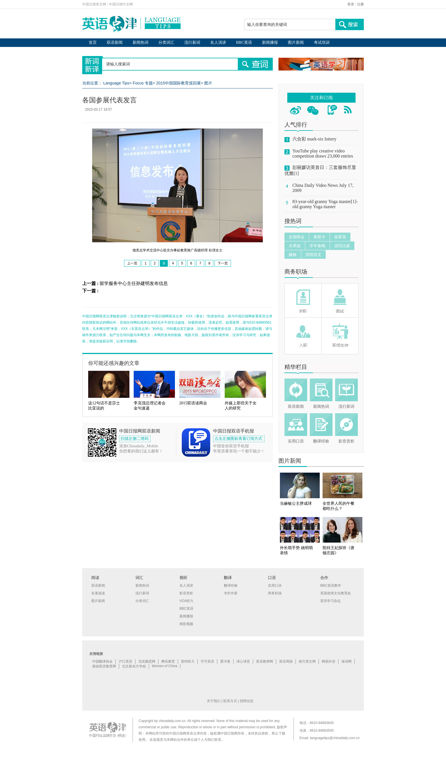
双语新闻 (115, 42)
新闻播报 (270, 42)
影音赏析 (346, 441)
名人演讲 (218, 42)
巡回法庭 (342, 245)
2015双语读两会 (193, 403)
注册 (360, 4)
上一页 (132, 263)
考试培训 (322, 42)
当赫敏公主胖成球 (296, 503)
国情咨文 (313, 254)
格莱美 (340, 237)
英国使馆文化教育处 (335, 593)
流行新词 (192, 42)
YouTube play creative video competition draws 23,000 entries (322, 153)
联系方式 (230, 701)
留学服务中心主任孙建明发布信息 (134, 283)
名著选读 (98, 593)
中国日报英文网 (94, 4)
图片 (208, 83)
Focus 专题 (143, 83)
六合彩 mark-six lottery (314, 138)
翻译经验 (321, 441)
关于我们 (213, 701)
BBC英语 (244, 42)
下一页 (223, 263)
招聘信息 (246, 701)
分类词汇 (166, 42)
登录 (350, 4)
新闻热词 (140, 42)
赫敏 (293, 254)
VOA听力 (186, 601)
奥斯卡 (319, 237)
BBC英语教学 (330, 586)
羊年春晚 (317, 245)
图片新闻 (296, 42)
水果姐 (295, 245)
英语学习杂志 (330, 601)
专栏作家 (231, 593)
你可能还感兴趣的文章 (113, 363)
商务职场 (295, 271)
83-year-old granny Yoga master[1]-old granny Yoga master (325, 204)
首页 (93, 42)
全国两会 (297, 237)
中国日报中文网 (121, 4)
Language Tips (116, 83)
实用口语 (296, 441)
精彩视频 (186, 624)
